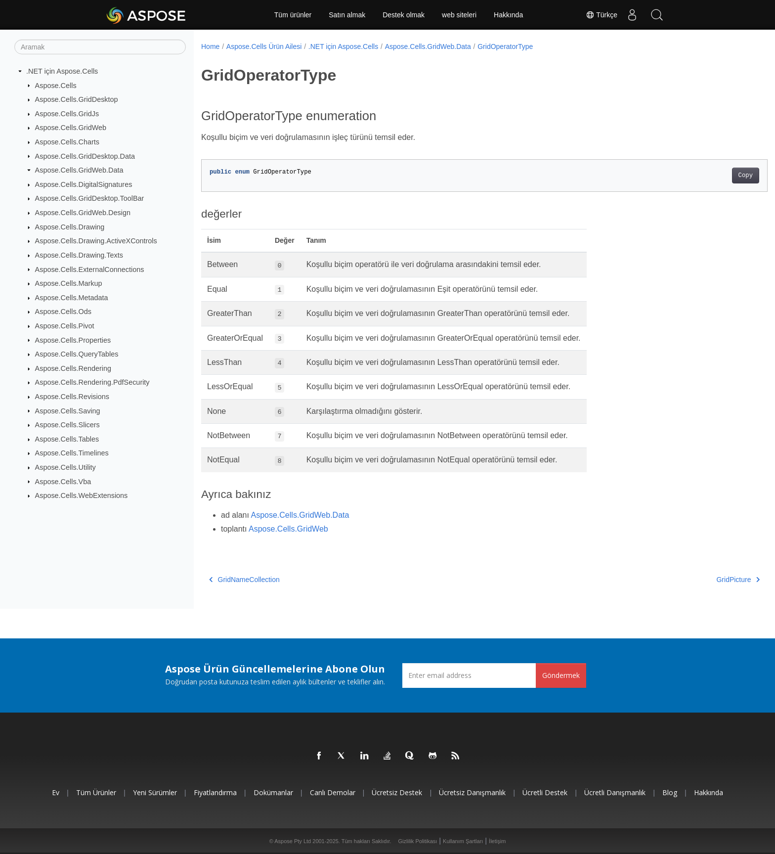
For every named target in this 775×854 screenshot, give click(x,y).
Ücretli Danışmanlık (615, 792)
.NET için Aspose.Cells (62, 71)
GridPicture (699, 580)
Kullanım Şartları (463, 841)
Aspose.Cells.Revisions (72, 397)
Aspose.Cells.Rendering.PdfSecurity (92, 382)
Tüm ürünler (292, 15)
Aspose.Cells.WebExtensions (81, 495)
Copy (706, 175)
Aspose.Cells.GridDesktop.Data (85, 156)
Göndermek (561, 675)
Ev (55, 792)
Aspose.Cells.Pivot (64, 326)
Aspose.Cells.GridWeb (71, 128)
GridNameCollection (244, 580)
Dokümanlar (273, 792)
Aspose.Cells (56, 85)
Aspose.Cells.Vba (63, 481)
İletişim (497, 841)
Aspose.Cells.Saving (67, 410)
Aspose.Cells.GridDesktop (76, 99)
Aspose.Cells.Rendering (73, 368)
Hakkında (508, 15)
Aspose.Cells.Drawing (70, 227)
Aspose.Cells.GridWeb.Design (82, 213)
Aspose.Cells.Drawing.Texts (79, 255)
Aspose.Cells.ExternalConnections (89, 269)
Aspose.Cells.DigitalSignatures (83, 184)
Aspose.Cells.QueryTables (77, 354)
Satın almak (347, 15)
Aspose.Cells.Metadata (71, 298)
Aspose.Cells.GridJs (67, 114)
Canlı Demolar (332, 792)
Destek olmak (404, 15)
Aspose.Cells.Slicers (67, 425)
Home (210, 46)
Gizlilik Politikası (417, 841)
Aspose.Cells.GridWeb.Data (79, 170)
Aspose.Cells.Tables (67, 439)
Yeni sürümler (155, 792)
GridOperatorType (505, 46)
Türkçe (601, 14)
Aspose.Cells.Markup (68, 283)
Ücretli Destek (544, 792)
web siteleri (459, 15)
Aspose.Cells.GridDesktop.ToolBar (89, 198)
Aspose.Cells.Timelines (72, 453)
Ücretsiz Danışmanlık (472, 792)
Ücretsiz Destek (397, 792)
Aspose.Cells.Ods (63, 311)
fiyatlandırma (215, 792)
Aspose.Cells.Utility (65, 467)
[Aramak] (100, 47)
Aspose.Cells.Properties (73, 340)
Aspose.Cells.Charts (67, 142)
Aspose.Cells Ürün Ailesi (264, 46)
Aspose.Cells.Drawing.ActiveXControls (96, 241)
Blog (669, 792)
